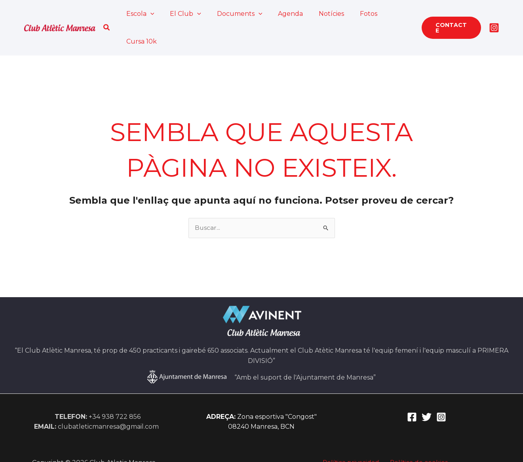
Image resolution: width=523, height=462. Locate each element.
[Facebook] (412, 390)
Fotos (352, 13)
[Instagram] (494, 14)
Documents (232, 14)
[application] (150, 14)
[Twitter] (427, 390)
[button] (107, 14)
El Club (181, 14)
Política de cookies (417, 435)
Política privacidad (353, 435)
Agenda (280, 13)
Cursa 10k (389, 13)
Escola (140, 14)
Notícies (318, 13)
